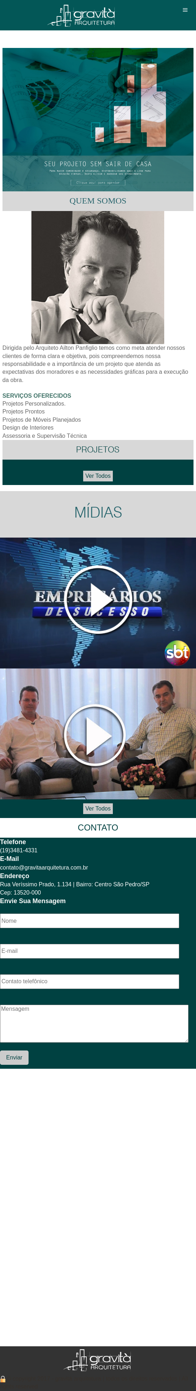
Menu (185, 10)
